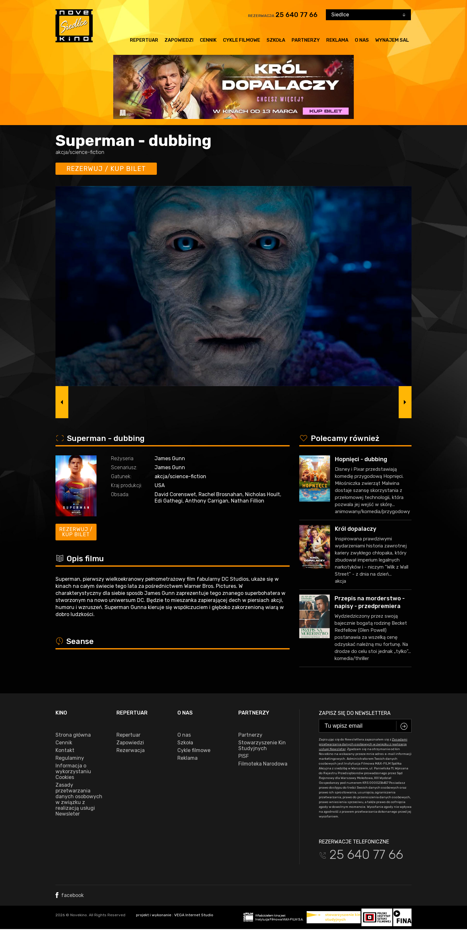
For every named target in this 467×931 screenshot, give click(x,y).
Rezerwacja (130, 750)
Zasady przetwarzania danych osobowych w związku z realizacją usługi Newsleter (78, 799)
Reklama (337, 40)
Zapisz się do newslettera (355, 713)
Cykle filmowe (241, 40)
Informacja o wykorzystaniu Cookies (73, 771)
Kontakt (64, 750)
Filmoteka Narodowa (262, 764)
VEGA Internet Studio (193, 915)
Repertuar (144, 40)
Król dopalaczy (355, 528)
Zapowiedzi (179, 40)
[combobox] (368, 14)
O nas (362, 40)
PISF (243, 756)
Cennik (208, 40)
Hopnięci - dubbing (361, 459)
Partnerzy (306, 40)
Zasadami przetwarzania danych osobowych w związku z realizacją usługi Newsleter (363, 744)
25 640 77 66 (297, 15)
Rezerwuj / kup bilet (106, 169)
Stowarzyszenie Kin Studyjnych (262, 745)
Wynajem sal (392, 40)
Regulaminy (69, 758)
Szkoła (276, 40)
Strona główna (73, 735)
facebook (69, 895)
